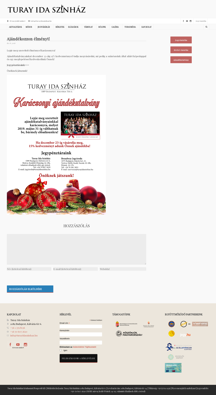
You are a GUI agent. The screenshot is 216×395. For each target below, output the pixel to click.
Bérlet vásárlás (181, 50)
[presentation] (28, 277)
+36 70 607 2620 (18, 331)
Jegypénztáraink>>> (18, 64)
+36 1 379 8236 (17, 327)
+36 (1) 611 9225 (164, 388)
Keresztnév (64, 331)
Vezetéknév (65, 339)
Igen (65, 350)
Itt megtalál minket (16, 21)
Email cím (65, 323)
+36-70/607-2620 (78, 391)
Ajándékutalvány (181, 60)
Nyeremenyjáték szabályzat (184, 388)
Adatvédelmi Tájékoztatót (84, 347)
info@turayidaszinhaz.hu (40, 21)
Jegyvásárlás (201, 21)
